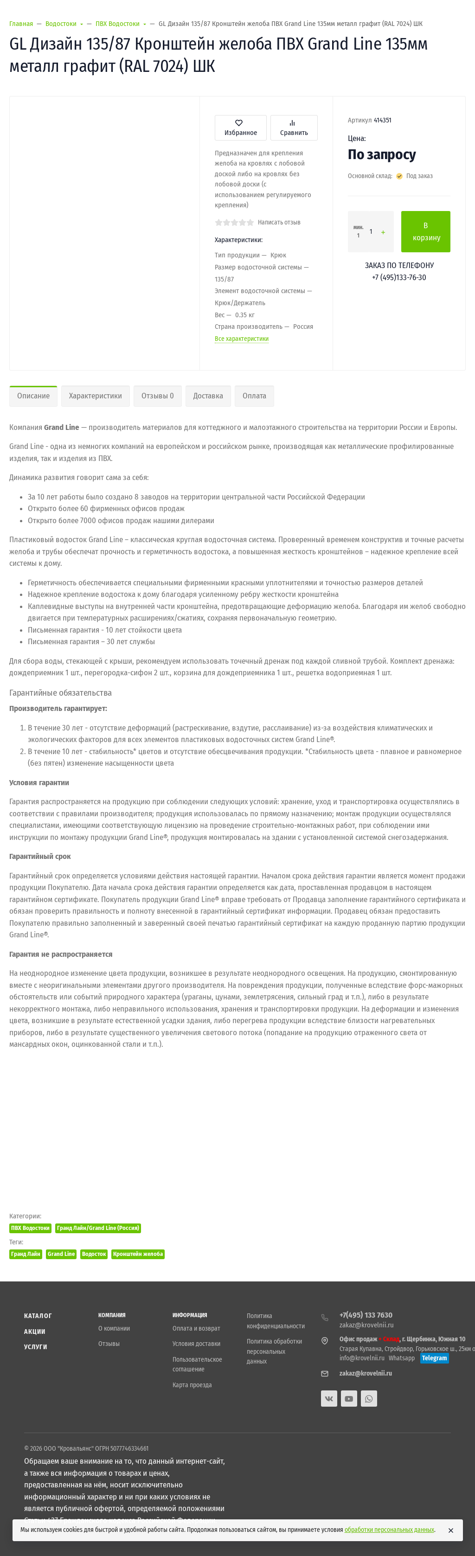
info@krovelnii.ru (362, 1358)
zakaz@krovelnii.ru (367, 1325)
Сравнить (294, 127)
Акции (35, 1332)
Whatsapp (402, 1358)
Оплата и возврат (196, 1328)
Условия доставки (196, 1344)
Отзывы (109, 1344)
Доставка (208, 396)
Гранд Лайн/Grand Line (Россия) (98, 1227)
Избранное (241, 127)
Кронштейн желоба (138, 1253)
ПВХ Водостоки (30, 1227)
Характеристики (95, 396)
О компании (114, 1328)
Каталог (38, 1316)
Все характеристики (242, 339)
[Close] (450, 1530)
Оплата (254, 396)
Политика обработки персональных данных (274, 1351)
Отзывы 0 (157, 396)
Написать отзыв (279, 222)
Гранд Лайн (25, 1253)
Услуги (35, 1347)
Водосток (94, 1253)
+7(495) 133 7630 (366, 1315)
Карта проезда (192, 1385)
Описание (33, 396)
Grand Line (61, 1253)
